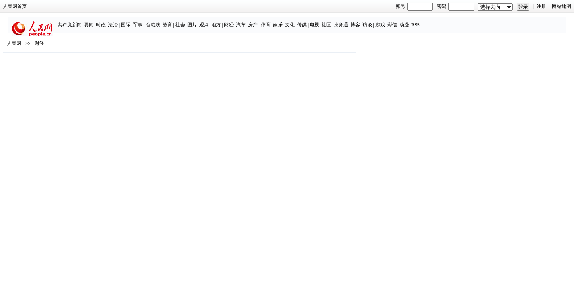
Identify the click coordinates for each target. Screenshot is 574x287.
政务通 (389, 21)
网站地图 (468, 6)
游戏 (428, 21)
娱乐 (326, 21)
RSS (464, 21)
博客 (403, 21)
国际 (174, 21)
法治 (161, 21)
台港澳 (201, 21)
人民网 (107, 72)
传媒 (350, 21)
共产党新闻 (118, 21)
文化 (338, 21)
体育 (314, 21)
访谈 (415, 21)
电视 (363, 21)
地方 (264, 21)
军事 (186, 21)
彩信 (440, 21)
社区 (374, 21)
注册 (449, 6)
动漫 (452, 21)
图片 (240, 21)
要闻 (137, 21)
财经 (277, 21)
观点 (252, 21)
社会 (228, 21)
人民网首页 (108, 6)
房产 (301, 21)
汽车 (289, 21)
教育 (215, 21)
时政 (149, 21)
